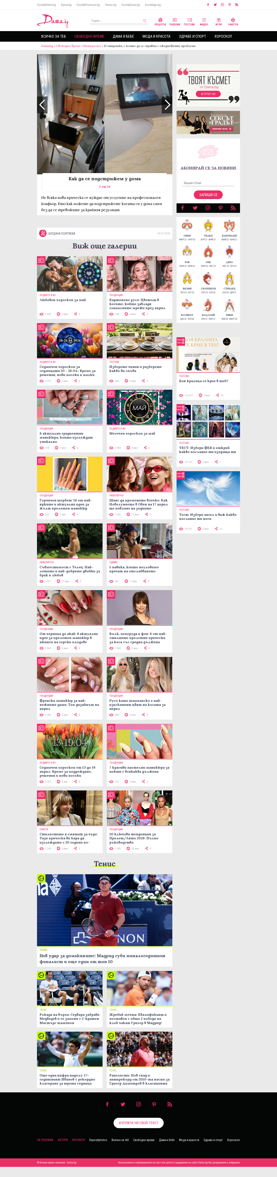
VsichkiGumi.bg (130, 5)
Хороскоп (223, 36)
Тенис (104, 863)
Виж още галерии (105, 246)
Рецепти (160, 21)
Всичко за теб (53, 36)
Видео (204, 21)
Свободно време (89, 36)
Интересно (92, 46)
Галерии (174, 21)
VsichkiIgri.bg (153, 5)
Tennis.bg (110, 5)
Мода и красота (156, 36)
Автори (63, 1140)
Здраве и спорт (192, 36)
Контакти (78, 1140)
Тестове (189, 21)
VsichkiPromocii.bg (88, 5)
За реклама (45, 1140)
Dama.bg (66, 5)
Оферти (233, 21)
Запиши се (208, 195)
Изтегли (208, 94)
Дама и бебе (123, 36)
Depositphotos (98, 1140)
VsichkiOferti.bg (46, 5)
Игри (218, 21)
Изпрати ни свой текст (138, 1123)
